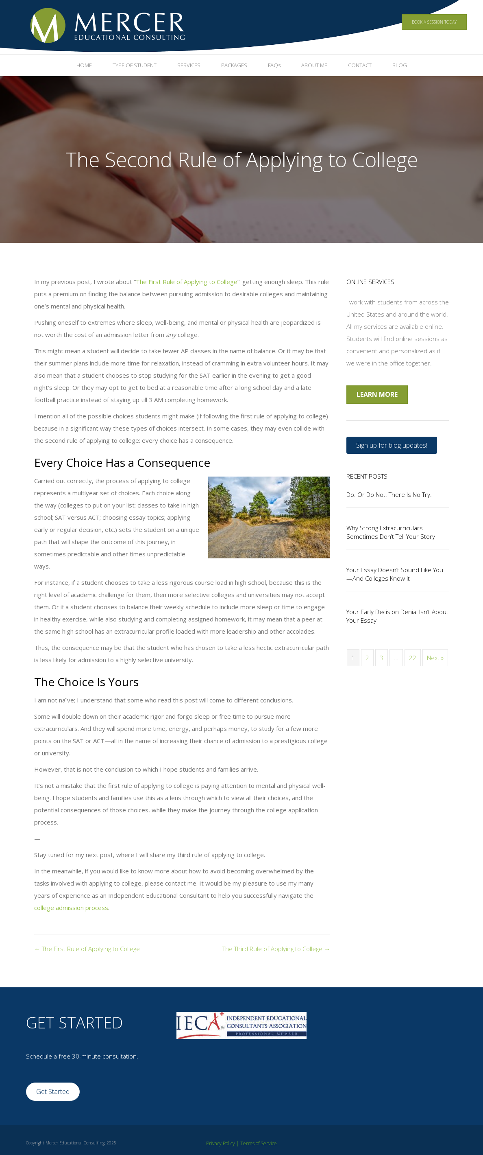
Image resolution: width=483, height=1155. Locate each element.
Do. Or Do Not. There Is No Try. (389, 494)
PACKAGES (234, 65)
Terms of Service (258, 1143)
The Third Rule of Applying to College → (276, 949)
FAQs (274, 65)
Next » (435, 658)
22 (412, 658)
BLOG (399, 65)
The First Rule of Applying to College (186, 282)
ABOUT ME (314, 65)
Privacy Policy (220, 1143)
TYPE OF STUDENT (135, 65)
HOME (84, 65)
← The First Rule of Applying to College (87, 949)
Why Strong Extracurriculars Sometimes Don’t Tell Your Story (390, 532)
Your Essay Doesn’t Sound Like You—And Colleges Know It (394, 574)
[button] (391, 445)
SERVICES (188, 65)
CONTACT (360, 65)
